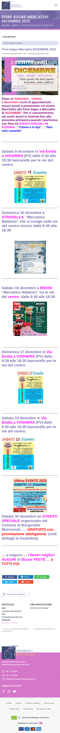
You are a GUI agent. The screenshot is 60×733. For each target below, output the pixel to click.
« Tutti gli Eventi (9, 37)
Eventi (15, 25)
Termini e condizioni (32, 703)
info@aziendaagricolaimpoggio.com (20, 679)
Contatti (9, 703)
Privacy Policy (14, 709)
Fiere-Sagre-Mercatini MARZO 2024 (44, 629)
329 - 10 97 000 (11, 671)
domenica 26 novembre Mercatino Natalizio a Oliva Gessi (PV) (15, 630)
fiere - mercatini (12, 623)
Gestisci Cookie (44, 709)
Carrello (18, 703)
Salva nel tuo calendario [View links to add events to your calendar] (16, 594)
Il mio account (49, 703)
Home (7, 25)
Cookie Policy (28, 709)
